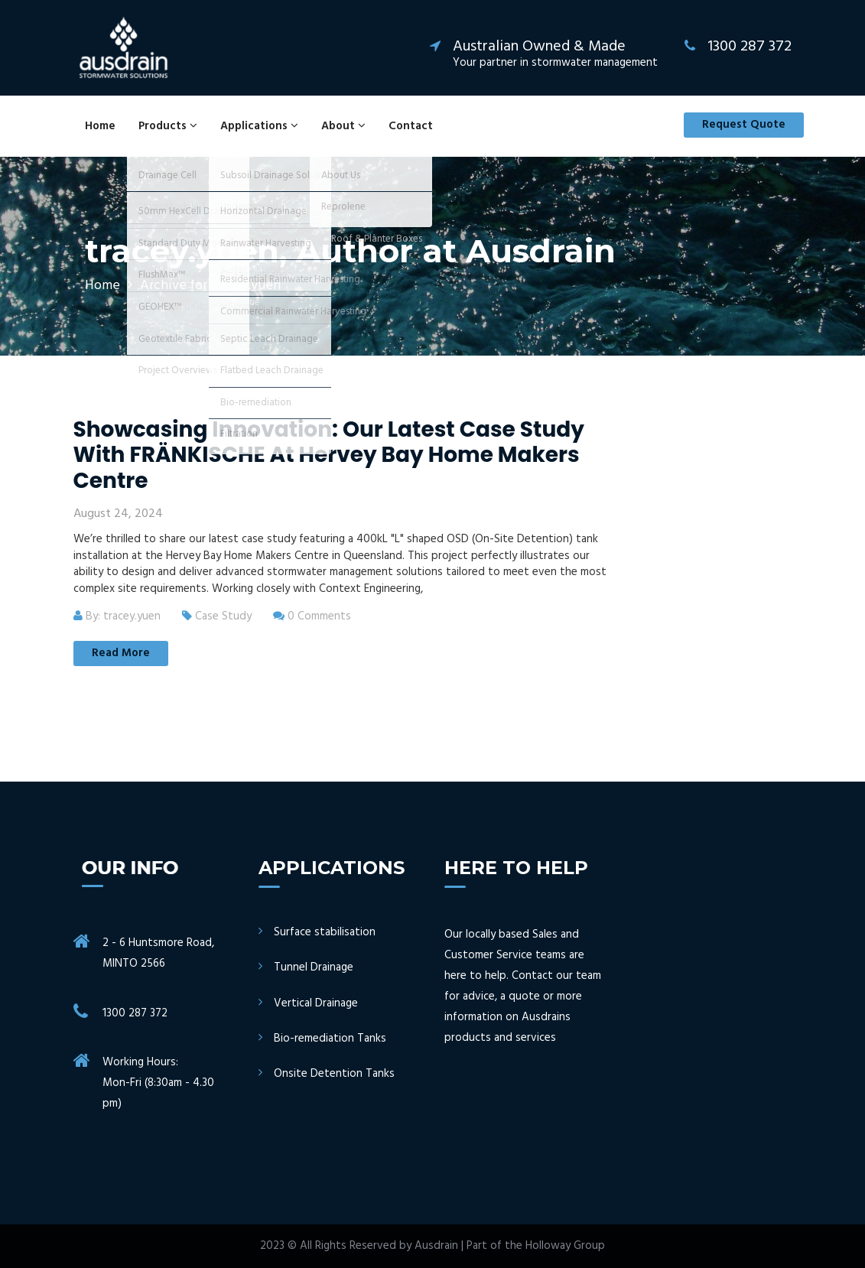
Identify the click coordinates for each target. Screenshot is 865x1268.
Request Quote (743, 124)
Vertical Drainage (316, 1004)
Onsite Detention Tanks (334, 1074)
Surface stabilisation (325, 933)
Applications (259, 126)
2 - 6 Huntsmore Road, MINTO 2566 (158, 953)
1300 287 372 (134, 1013)
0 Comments (312, 616)
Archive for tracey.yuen (210, 286)
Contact (411, 126)
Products (167, 126)
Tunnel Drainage (313, 968)
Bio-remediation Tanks (330, 1039)
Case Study (223, 616)
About (343, 126)
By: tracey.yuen (117, 616)
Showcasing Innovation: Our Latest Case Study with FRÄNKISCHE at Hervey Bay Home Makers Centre (328, 455)
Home (100, 126)
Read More (121, 653)
